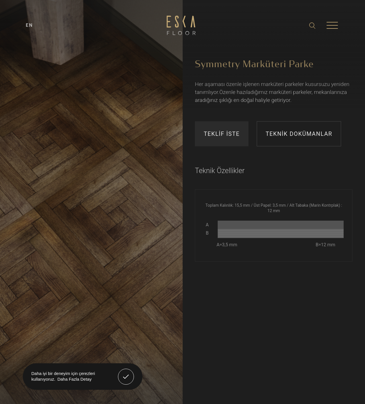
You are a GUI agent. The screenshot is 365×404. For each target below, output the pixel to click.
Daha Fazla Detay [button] (74, 379)
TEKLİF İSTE (222, 133)
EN (29, 25)
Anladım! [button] (126, 372)
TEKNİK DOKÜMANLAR (299, 133)
